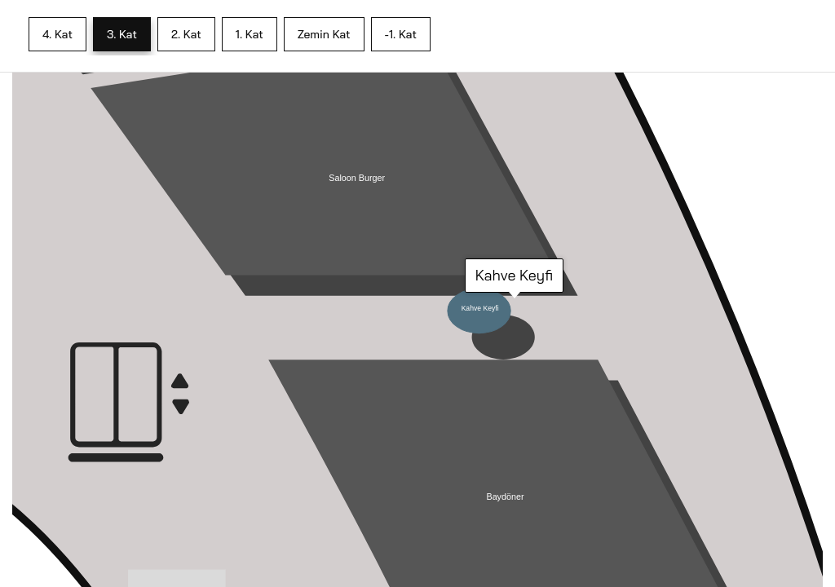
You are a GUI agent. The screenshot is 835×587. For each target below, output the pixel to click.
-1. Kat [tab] (401, 34)
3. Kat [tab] (122, 34)
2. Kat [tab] (186, 34)
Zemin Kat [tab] (324, 34)
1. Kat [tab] (249, 34)
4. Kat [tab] (57, 34)
